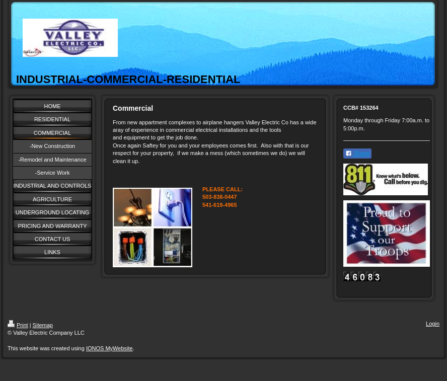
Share (357, 153)
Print (18, 325)
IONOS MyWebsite (109, 348)
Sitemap (43, 325)
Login (432, 324)
